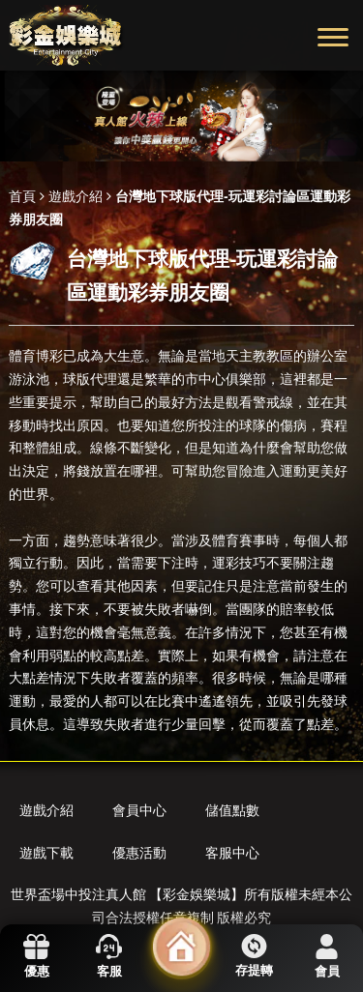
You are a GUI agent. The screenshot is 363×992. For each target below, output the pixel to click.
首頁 (22, 196)
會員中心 (139, 810)
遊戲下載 (46, 853)
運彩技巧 (239, 562)
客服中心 (232, 853)
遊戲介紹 (75, 196)
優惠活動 (139, 853)
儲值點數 (232, 810)
